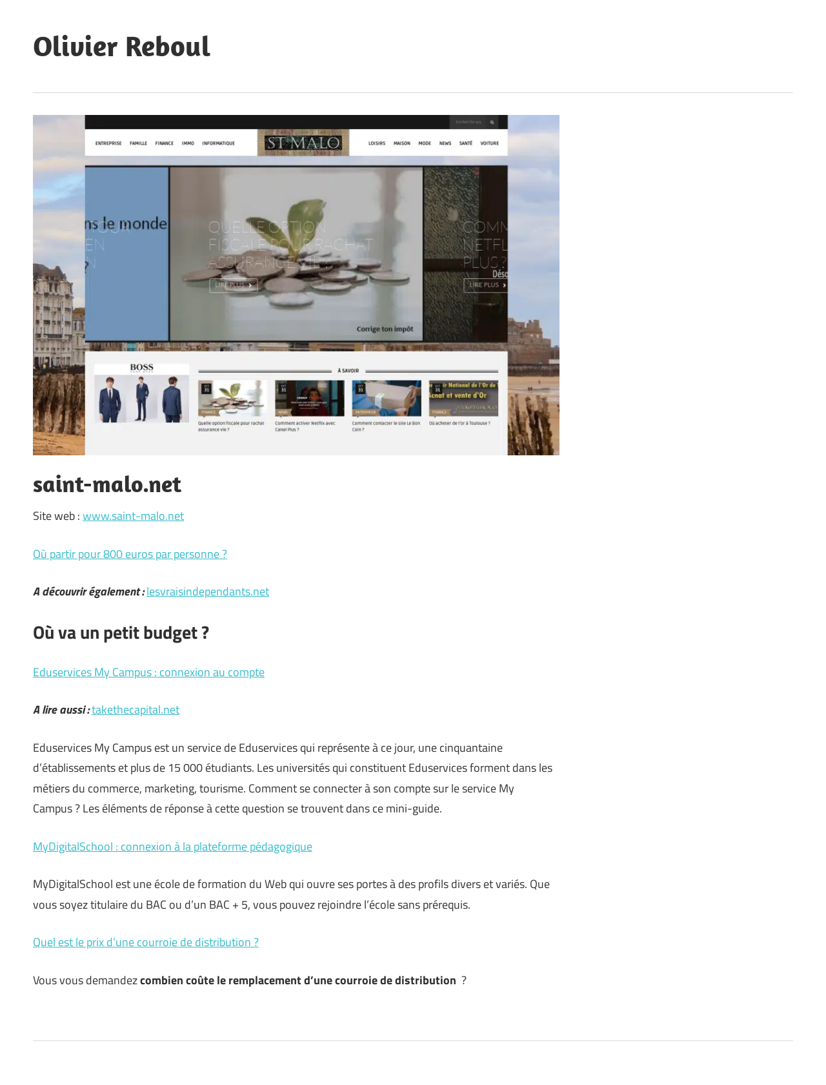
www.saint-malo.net (133, 515)
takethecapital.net (135, 709)
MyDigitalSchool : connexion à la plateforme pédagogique (172, 846)
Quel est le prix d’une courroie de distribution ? (146, 942)
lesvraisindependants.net (207, 591)
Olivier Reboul (121, 45)
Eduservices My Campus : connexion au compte (149, 672)
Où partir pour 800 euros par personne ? (130, 554)
